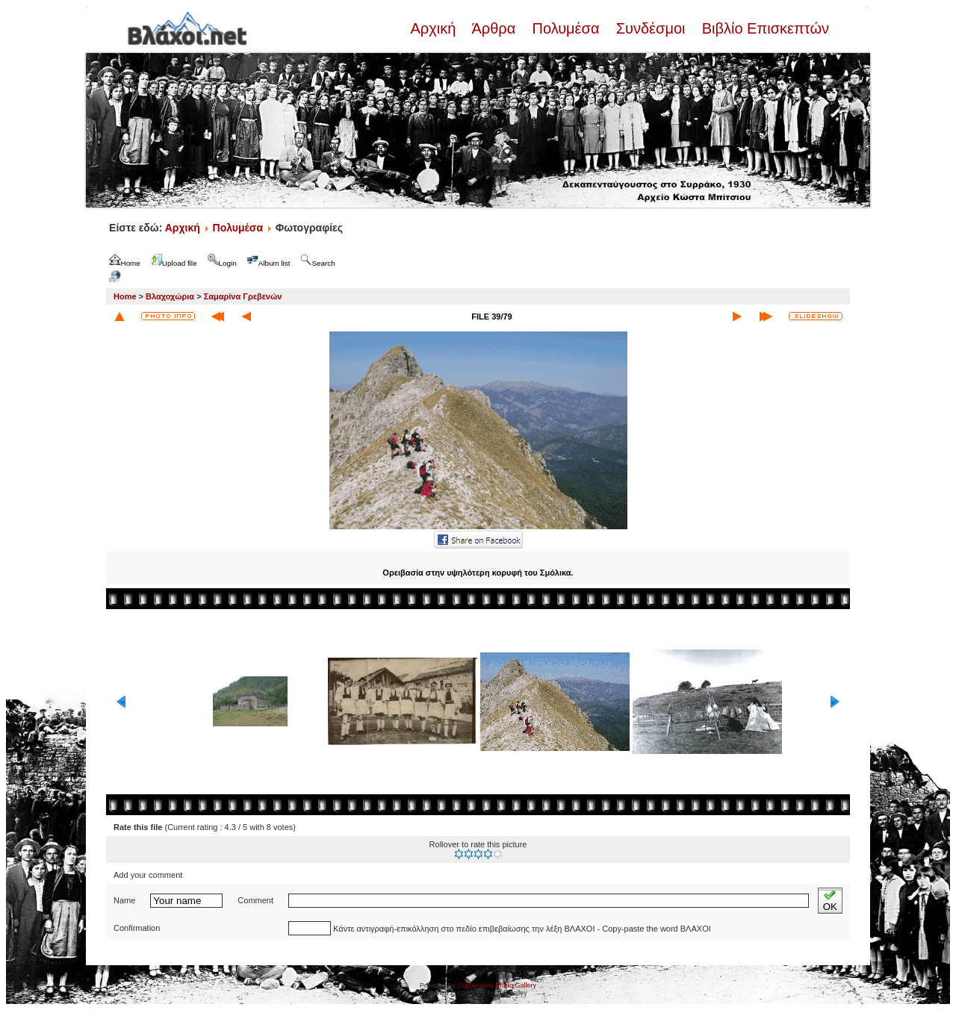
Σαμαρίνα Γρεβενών (243, 296)
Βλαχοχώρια (170, 296)
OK (830, 900)
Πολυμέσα (565, 28)
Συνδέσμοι (650, 28)
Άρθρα (494, 28)
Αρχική (434, 28)
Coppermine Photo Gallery (496, 985)
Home (125, 296)
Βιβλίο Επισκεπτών (763, 28)
